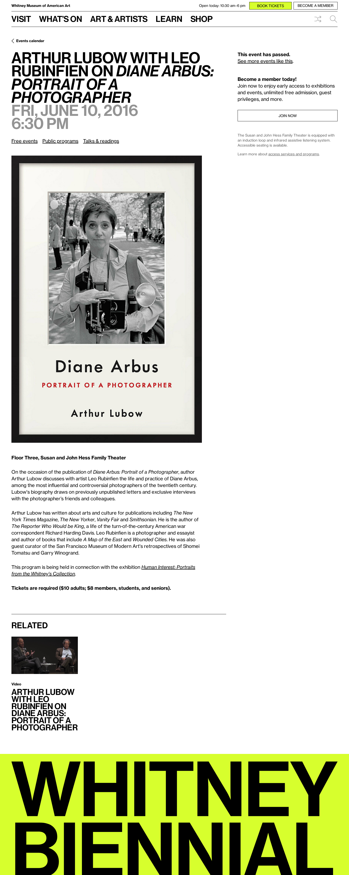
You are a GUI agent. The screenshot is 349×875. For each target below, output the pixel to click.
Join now (288, 115)
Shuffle (318, 19)
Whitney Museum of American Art (40, 5)
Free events (24, 141)
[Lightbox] (106, 299)
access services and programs (293, 154)
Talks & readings (101, 141)
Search (333, 19)
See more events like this (265, 61)
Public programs (60, 141)
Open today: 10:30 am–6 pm (222, 5)
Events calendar (30, 41)
